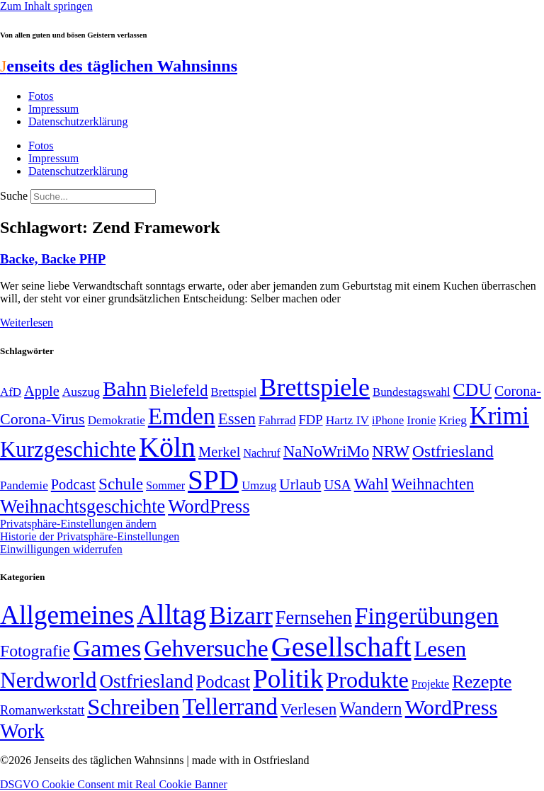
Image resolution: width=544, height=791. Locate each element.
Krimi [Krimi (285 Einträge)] (499, 416)
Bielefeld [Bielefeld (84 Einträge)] (178, 390)
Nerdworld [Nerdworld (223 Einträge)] (48, 680)
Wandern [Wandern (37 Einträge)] (370, 708)
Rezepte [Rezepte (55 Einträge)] (481, 681)
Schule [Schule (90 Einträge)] (120, 483)
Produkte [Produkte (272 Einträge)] (367, 680)
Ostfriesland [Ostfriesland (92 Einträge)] (453, 451)
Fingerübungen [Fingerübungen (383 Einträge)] (427, 616)
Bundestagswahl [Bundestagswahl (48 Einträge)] (411, 392)
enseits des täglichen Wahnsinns (118, 66)
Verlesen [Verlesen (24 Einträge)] (308, 709)
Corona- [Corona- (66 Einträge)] (517, 391)
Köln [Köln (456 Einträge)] (167, 447)
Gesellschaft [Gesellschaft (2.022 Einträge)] (341, 647)
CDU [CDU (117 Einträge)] (472, 390)
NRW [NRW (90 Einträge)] (390, 451)
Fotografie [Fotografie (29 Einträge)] (35, 651)
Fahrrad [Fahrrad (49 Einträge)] (277, 420)
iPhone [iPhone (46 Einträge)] (388, 420)
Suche (14, 196)
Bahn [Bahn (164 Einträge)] (125, 388)
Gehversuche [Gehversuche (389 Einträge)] (206, 648)
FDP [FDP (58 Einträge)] (310, 419)
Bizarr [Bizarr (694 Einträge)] (241, 615)
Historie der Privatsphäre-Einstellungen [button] (89, 536)
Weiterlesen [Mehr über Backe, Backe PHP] (26, 323)
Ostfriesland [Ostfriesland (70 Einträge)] (146, 681)
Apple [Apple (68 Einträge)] (42, 391)
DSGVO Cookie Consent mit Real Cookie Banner (113, 784)
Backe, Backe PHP (53, 258)
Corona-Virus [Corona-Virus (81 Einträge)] (42, 419)
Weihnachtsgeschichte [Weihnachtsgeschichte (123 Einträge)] (82, 506)
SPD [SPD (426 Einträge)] (213, 480)
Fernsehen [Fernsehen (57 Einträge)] (314, 618)
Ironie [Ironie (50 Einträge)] (421, 420)
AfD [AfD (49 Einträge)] (10, 392)
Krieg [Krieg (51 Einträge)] (452, 420)
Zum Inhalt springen (46, 6)
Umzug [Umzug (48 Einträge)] (259, 485)
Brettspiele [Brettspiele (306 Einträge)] (315, 387)
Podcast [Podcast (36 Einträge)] (223, 681)
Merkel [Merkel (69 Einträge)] (219, 452)
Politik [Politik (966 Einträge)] (288, 678)
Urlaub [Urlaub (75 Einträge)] (300, 484)
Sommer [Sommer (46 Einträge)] (165, 485)
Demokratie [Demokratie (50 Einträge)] (116, 420)
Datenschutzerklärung (78, 121)
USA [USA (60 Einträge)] (337, 484)
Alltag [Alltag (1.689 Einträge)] (171, 614)
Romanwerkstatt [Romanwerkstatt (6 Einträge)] (42, 710)
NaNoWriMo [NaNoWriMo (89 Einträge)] (326, 451)
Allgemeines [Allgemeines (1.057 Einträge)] (67, 615)
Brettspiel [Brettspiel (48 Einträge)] (234, 392)
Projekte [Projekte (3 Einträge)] (430, 684)
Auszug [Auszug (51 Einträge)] (81, 392)
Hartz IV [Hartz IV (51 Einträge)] (347, 420)
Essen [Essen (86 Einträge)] (237, 419)
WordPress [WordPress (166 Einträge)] (451, 707)
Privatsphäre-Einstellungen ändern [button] (78, 524)
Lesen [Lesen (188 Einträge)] (440, 649)
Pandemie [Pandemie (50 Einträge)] (24, 485)
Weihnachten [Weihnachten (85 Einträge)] (433, 484)
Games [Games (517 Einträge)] (107, 648)
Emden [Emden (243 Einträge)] (181, 416)
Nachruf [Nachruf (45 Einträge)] (261, 453)
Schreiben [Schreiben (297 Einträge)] (133, 706)
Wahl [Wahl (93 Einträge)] (371, 483)
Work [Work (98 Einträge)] (22, 731)
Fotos (41, 96)
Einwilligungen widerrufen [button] (61, 549)
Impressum (53, 109)
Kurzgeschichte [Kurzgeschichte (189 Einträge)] (68, 449)
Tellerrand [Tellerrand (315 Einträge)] (229, 706)
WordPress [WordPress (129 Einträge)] (208, 506)
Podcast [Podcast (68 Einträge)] (73, 484)
